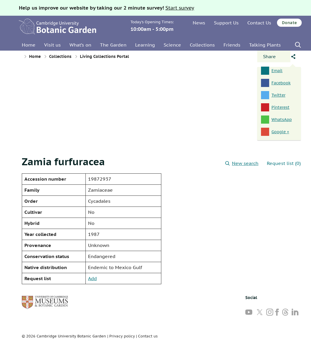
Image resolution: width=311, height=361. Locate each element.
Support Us (226, 23)
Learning (145, 45)
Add (92, 278)
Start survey (179, 8)
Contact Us (259, 23)
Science (172, 45)
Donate (289, 22)
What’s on (80, 45)
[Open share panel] (273, 56)
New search (241, 163)
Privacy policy (122, 336)
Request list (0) (284, 163)
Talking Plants (265, 45)
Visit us (52, 45)
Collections (202, 45)
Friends (232, 45)
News (199, 23)
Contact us (148, 336)
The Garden (113, 45)
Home (28, 45)
